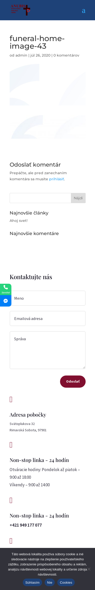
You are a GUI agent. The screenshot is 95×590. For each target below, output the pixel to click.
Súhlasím (32, 582)
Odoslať (73, 381)
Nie (49, 582)
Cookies (66, 582)
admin (21, 55)
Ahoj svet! (19, 220)
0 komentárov (66, 55)
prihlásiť (56, 179)
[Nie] (88, 568)
